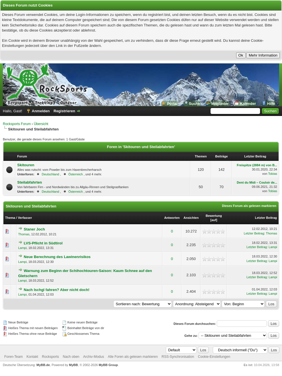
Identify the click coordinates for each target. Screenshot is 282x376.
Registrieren (64, 111)
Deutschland (50, 174)
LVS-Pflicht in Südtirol (43, 243)
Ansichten (191, 217)
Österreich (75, 174)
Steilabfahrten (29, 182)
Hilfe (271, 103)
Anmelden (41, 111)
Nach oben (71, 357)
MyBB (73, 365)
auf (213, 220)
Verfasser (25, 217)
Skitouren (25, 165)
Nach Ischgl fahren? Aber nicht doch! (56, 290)
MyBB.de (43, 365)
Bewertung (214, 215)
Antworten (171, 217)
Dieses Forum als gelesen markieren (249, 205)
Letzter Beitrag (266, 217)
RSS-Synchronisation (178, 357)
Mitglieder (220, 103)
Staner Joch (34, 229)
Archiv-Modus (93, 357)
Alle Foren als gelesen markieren (133, 357)
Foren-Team (13, 357)
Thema (10, 217)
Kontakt (32, 357)
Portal (172, 103)
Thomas (24, 234)
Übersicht (41, 124)
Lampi (22, 248)
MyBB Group (108, 365)
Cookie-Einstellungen (214, 357)
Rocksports (50, 357)
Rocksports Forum (17, 124)
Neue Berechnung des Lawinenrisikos (57, 257)
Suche (194, 103)
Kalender (248, 103)
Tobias (272, 173)
